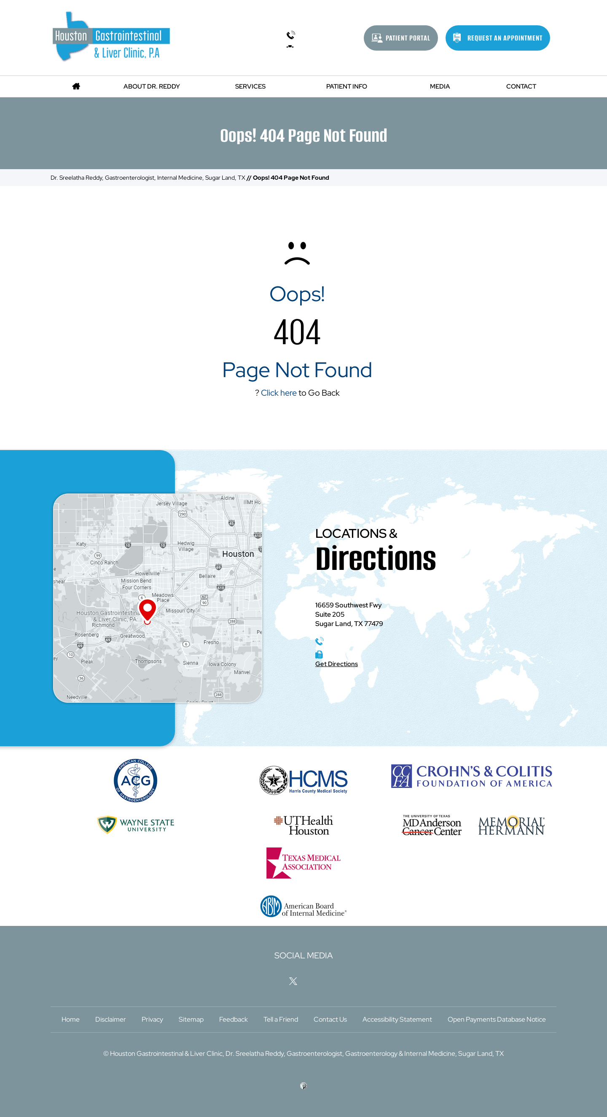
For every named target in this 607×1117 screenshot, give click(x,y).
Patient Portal (408, 38)
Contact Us (330, 1019)
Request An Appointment (505, 38)
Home (71, 1019)
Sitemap (191, 1019)
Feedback (233, 1019)
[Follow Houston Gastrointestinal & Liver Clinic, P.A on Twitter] (293, 981)
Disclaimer (110, 1019)
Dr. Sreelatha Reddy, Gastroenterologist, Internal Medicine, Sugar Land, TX (148, 177)
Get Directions (336, 664)
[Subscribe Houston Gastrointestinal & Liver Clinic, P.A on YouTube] (334, 981)
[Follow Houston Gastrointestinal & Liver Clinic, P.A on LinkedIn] (314, 981)
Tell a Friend (280, 1019)
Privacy (152, 1019)
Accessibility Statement (397, 1019)
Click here (279, 392)
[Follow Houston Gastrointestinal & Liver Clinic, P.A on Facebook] (272, 981)
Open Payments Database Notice (497, 1019)
